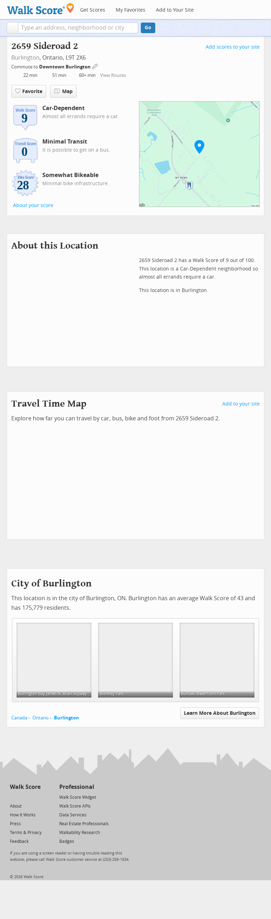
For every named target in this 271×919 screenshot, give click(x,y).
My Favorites (130, 10)
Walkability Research (79, 832)
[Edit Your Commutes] (95, 65)
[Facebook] (25, 797)
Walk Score (25, 787)
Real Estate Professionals (84, 823)
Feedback (19, 841)
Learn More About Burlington (219, 713)
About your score (33, 205)
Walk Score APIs (75, 806)
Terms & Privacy (26, 832)
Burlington (25, 57)
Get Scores (92, 10)
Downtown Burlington (65, 66)
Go (148, 28)
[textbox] (78, 28)
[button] (12, 28)
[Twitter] (14, 797)
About (16, 806)
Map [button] (63, 91)
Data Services (72, 815)
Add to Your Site (175, 10)
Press (15, 823)
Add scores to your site (233, 47)
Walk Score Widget (77, 797)
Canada (19, 717)
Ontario (40, 717)
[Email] (36, 797)
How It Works (23, 815)
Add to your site (241, 404)
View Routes (113, 75)
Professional (76, 787)
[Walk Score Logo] (40, 8)
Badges (66, 841)
